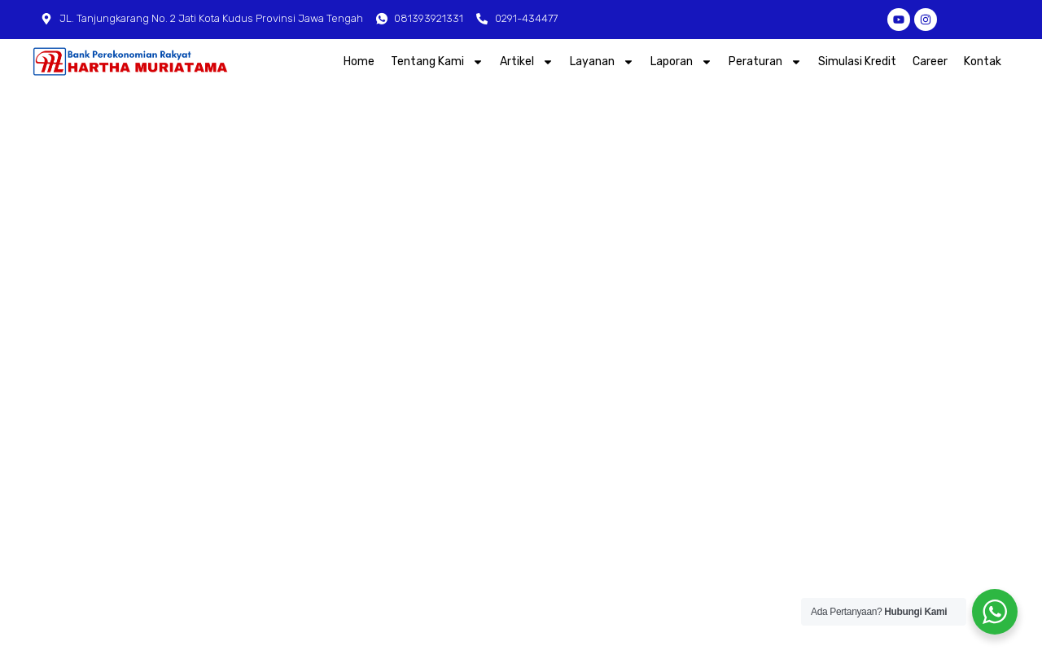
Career (930, 61)
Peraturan (765, 62)
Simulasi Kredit (857, 61)
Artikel (527, 62)
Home (359, 61)
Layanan (602, 62)
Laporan (681, 62)
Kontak (982, 61)
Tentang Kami (437, 62)
